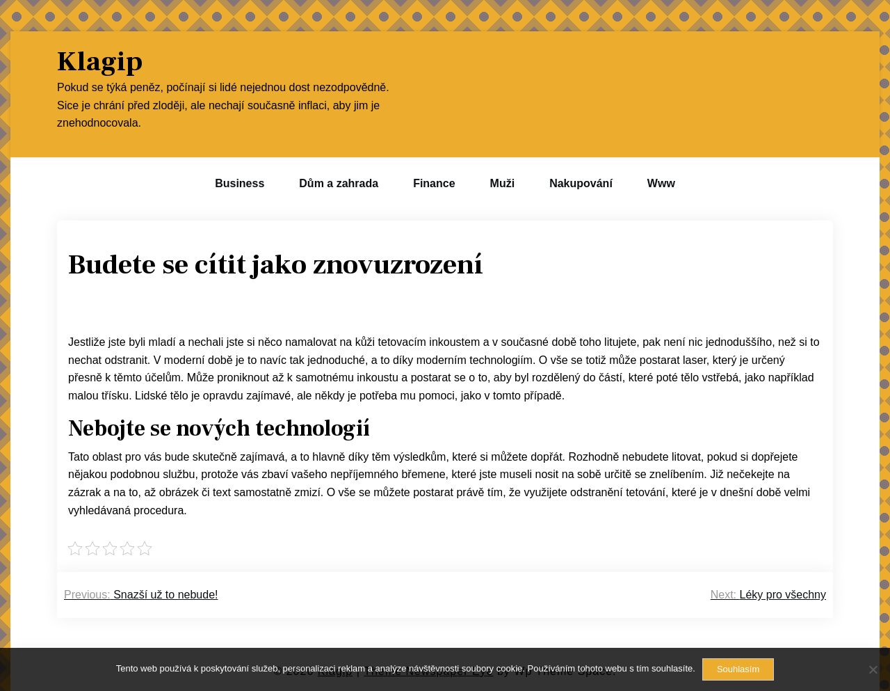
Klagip (100, 62)
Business (239, 183)
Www (661, 183)
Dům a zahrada (338, 183)
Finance (434, 183)
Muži (502, 183)
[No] (873, 669)
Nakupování (581, 183)
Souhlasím (738, 669)
